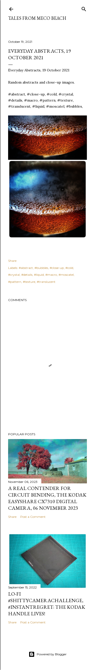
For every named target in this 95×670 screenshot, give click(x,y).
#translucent (46, 282)
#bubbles (41, 268)
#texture (29, 282)
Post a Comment (33, 517)
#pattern (14, 282)
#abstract (26, 268)
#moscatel (66, 275)
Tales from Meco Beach (37, 18)
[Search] (84, 8)
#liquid (39, 275)
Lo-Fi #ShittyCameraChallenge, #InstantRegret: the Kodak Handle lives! (46, 603)
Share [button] (12, 261)
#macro (51, 275)
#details (26, 275)
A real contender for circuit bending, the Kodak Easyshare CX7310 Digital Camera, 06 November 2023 (47, 498)
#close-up (57, 268)
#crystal (14, 275)
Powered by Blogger (48, 654)
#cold (69, 268)
